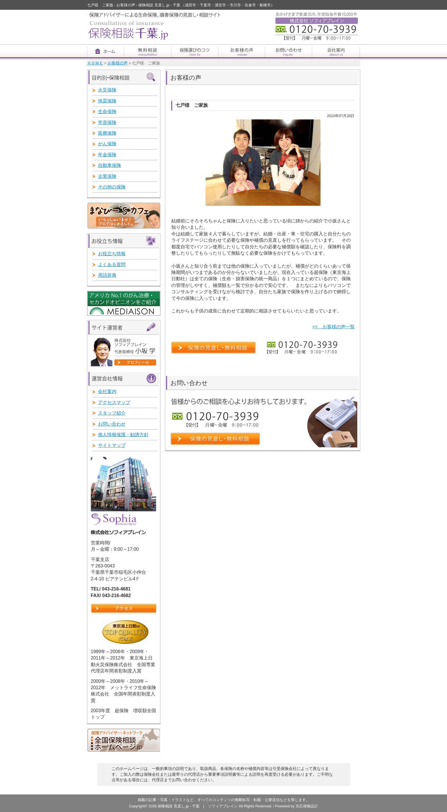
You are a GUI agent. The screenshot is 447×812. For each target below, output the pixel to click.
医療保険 (107, 133)
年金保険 (107, 154)
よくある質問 (112, 264)
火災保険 (107, 89)
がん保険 (107, 143)
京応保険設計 (307, 806)
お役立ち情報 (112, 253)
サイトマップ (112, 445)
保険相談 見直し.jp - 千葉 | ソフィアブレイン (198, 806)
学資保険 (107, 122)
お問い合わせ (112, 424)
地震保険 (107, 100)
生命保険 (107, 111)
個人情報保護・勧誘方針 (123, 434)
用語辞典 (107, 275)
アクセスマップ (114, 402)
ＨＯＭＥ (95, 63)
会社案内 (107, 391)
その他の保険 (112, 186)
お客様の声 (118, 63)
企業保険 (107, 176)
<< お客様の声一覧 (333, 326)
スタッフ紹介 (112, 413)
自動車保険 (109, 165)
